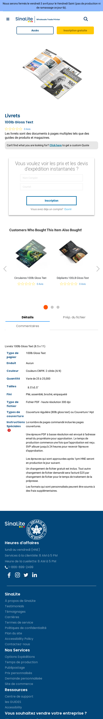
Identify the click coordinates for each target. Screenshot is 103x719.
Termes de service (19, 622)
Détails (27, 317)
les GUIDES (13, 702)
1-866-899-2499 (19, 567)
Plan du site (13, 633)
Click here (56, 145)
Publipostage (15, 667)
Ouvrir (68, 209)
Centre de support (19, 696)
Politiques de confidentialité (25, 628)
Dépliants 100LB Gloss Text (73, 277)
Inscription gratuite (75, 30)
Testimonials (14, 606)
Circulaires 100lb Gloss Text (30, 277)
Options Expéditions (20, 657)
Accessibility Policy (19, 639)
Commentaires (27, 326)
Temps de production (21, 662)
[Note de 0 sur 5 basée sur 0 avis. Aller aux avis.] (18, 128)
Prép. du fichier (74, 317)
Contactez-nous (17, 644)
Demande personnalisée (23, 678)
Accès (35, 30)
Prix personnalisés (18, 673)
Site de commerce (19, 684)
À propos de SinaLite (20, 601)
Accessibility (13, 707)
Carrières (12, 617)
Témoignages (15, 611)
